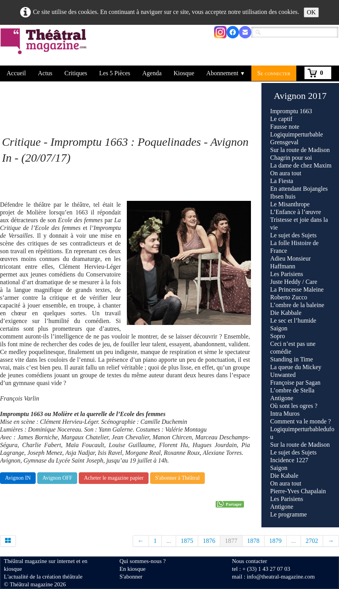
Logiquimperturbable (296, 134)
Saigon (278, 328)
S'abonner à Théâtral (177, 478)
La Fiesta (281, 181)
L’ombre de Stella (292, 390)
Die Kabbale (285, 312)
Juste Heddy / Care (293, 281)
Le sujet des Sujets (293, 235)
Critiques (75, 73)
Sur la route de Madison (300, 150)
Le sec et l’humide (293, 320)
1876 (209, 540)
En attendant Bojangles (299, 188)
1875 (187, 540)
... (168, 540)
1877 (231, 540)
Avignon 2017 (300, 96)
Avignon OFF (57, 478)
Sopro (278, 336)
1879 (275, 540)
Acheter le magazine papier (114, 478)
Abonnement (225, 73)
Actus (45, 73)
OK (311, 12)
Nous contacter (249, 561)
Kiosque (184, 73)
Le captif (281, 119)
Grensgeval (284, 142)
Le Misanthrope (290, 204)
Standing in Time (291, 359)
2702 (312, 540)
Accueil (16, 73)
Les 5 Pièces (114, 73)
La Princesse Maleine (297, 289)
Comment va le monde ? (300, 421)
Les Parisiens (286, 274)
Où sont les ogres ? (294, 405)
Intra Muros (285, 413)
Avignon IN (18, 478)
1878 (253, 540)
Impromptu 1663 (291, 111)
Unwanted (283, 374)
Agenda (152, 73)
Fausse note (284, 126)
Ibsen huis (283, 196)
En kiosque (132, 569)
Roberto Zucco (289, 297)
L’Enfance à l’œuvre (295, 212)
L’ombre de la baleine (297, 305)
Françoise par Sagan (295, 382)
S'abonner (130, 576)
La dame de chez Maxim (301, 165)
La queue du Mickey (296, 367)
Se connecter (274, 73)
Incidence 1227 (289, 460)
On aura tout (285, 173)
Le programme (288, 514)
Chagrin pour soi (291, 157)
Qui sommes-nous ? (142, 561)
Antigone (282, 398)
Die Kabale (284, 475)
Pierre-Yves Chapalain (298, 491)
